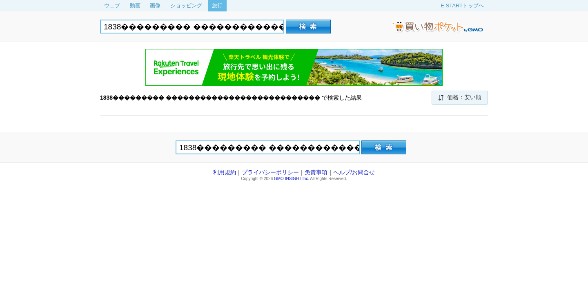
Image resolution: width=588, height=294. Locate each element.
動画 (135, 5)
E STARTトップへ (462, 5)
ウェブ (112, 5)
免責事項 (316, 172)
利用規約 (224, 172)
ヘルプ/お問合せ (354, 172)
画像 (155, 5)
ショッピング (186, 5)
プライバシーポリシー (270, 172)
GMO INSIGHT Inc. (291, 178)
